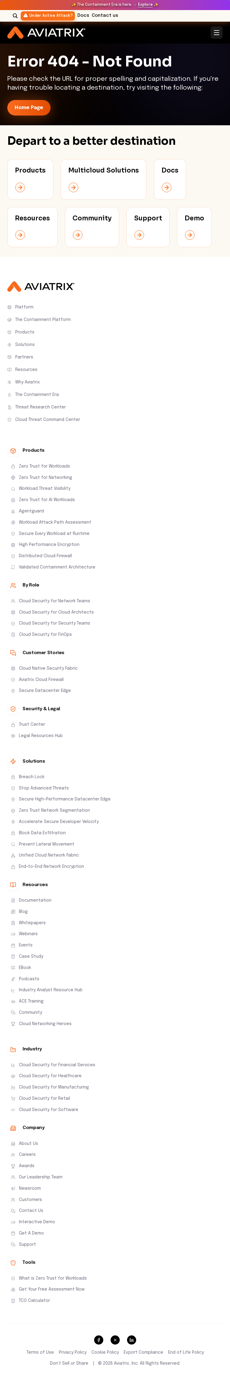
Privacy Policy (73, 1352)
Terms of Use (40, 1352)
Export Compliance (143, 1352)
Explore (145, 5)
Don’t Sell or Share (69, 1363)
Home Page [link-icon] (29, 107)
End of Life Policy (186, 1352)
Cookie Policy (105, 1352)
